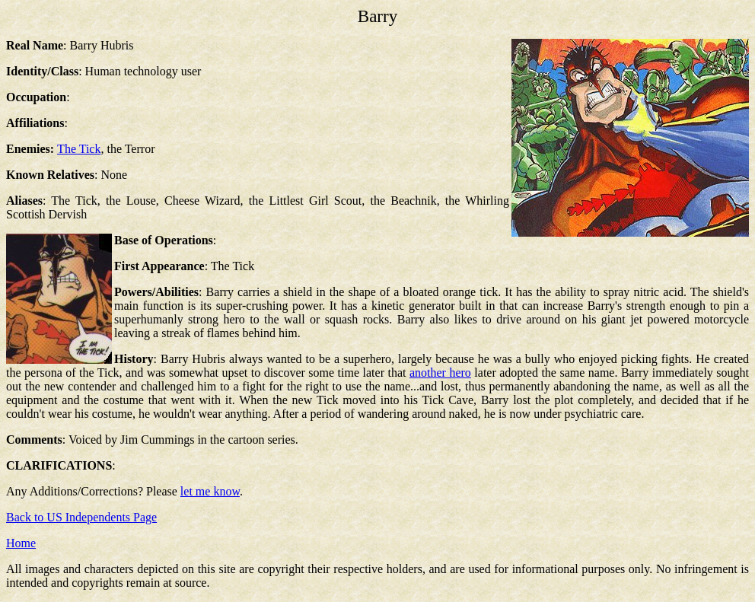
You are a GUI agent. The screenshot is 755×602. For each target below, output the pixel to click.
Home (21, 543)
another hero (440, 372)
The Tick (78, 148)
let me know (210, 491)
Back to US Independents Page (81, 517)
